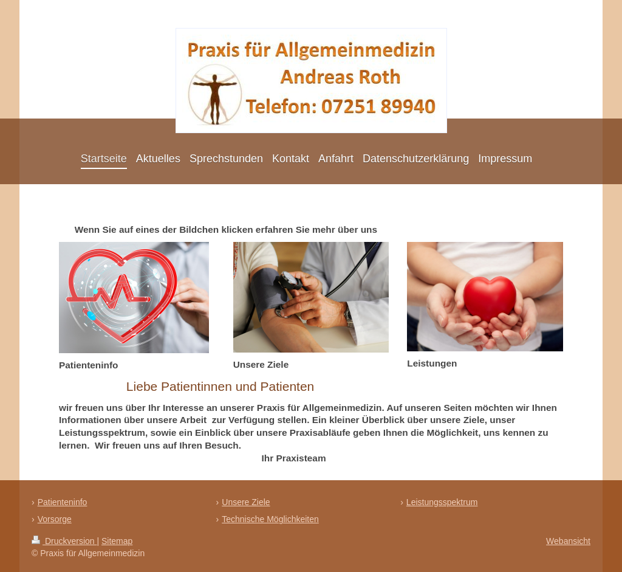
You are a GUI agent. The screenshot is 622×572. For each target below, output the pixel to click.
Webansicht (568, 541)
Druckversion (64, 541)
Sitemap (116, 541)
